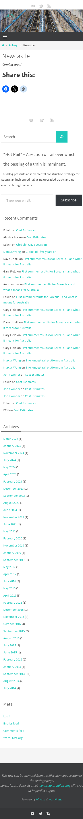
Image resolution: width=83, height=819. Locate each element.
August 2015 (11, 638)
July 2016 (9, 581)
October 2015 (12, 624)
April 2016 (9, 595)
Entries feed (11, 723)
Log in (7, 716)
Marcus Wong (12, 252)
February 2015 (12, 659)
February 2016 (12, 603)
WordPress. (55, 799)
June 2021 (10, 524)
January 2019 (12, 553)
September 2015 (14, 631)
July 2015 (9, 645)
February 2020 (12, 538)
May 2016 (9, 588)
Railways (14, 45)
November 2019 (13, 545)
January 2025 (12, 446)
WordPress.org (13, 738)
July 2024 (9, 460)
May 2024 (9, 467)
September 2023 (14, 496)
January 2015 (12, 667)
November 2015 (13, 617)
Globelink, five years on (31, 245)
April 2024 (9, 474)
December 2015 (13, 610)
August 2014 (11, 681)
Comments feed (13, 731)
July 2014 (9, 688)
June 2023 (10, 510)
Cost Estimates (26, 230)
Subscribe (69, 200)
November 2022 (13, 517)
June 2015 (10, 652)
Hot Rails (11, 16)
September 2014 (14, 674)
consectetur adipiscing (54, 785)
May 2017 (9, 567)
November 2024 (13, 453)
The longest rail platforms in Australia (50, 360)
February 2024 (12, 481)
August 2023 (11, 503)
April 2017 (9, 574)
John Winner (11, 375)
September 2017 (14, 560)
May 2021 (9, 531)
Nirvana (40, 799)
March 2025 (10, 439)
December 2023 (13, 489)
